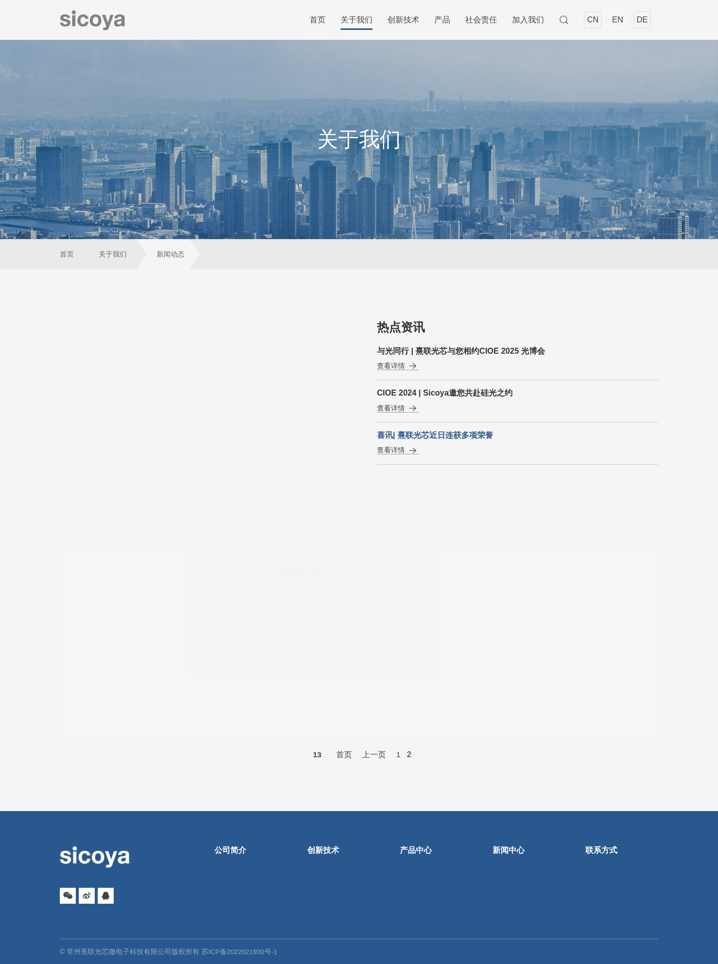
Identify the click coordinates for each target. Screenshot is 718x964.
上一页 (374, 754)
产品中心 (416, 850)
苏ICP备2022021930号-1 (240, 952)
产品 (442, 19)
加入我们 (528, 19)
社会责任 (481, 19)
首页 (318, 19)
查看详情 (398, 366)
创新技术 (403, 19)
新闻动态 (170, 254)
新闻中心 (509, 850)
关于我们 (356, 19)
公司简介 (230, 850)
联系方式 (601, 850)
